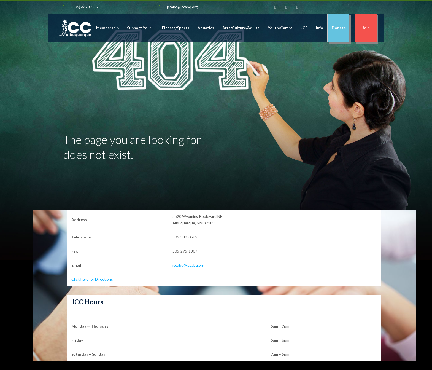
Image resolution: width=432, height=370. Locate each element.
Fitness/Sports (175, 27)
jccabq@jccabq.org (182, 7)
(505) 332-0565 (84, 7)
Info (319, 27)
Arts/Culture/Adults (241, 27)
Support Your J (140, 27)
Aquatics (206, 27)
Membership (107, 27)
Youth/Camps (280, 27)
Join (366, 27)
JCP (304, 27)
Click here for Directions (92, 279)
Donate (338, 27)
